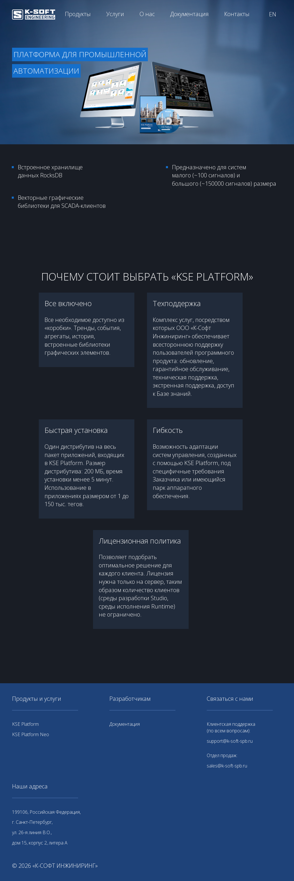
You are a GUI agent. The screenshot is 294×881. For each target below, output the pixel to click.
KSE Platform (25, 724)
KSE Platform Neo (30, 734)
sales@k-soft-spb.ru (227, 766)
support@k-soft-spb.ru (230, 741)
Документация (189, 14)
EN (272, 14)
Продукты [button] (78, 14)
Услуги (115, 14)
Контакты (236, 14)
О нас (147, 14)
